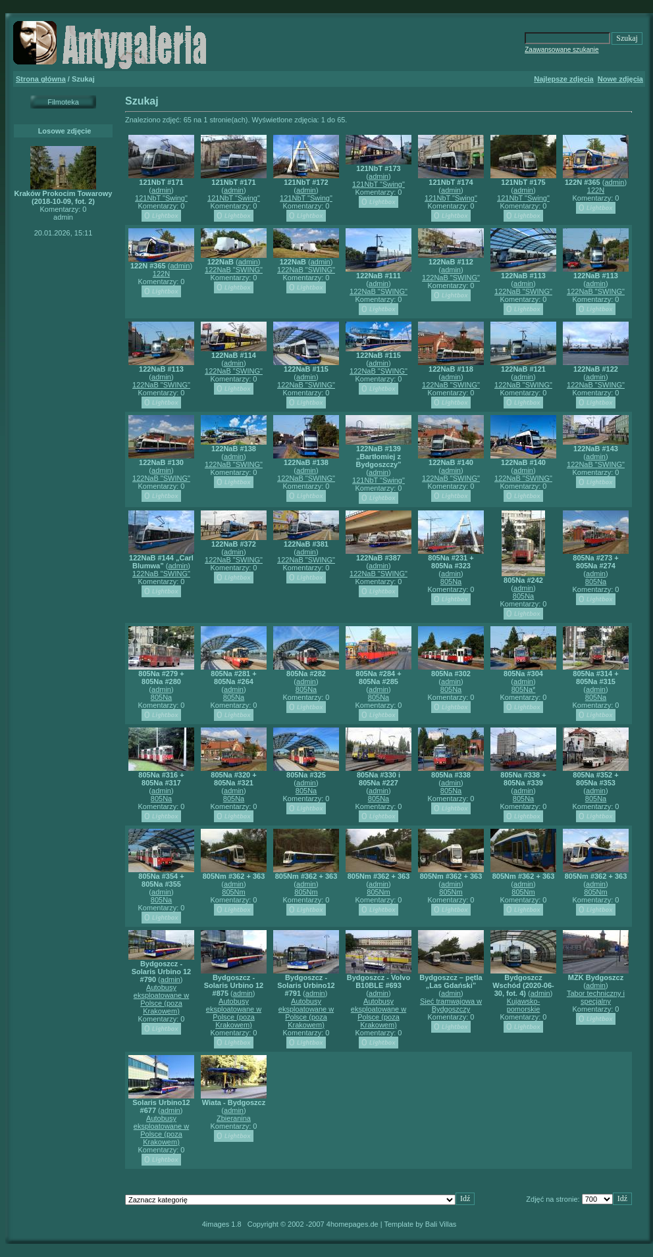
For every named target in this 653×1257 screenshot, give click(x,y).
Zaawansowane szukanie (561, 49)
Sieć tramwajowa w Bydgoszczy (451, 1005)
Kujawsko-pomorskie (523, 1005)
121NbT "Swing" (161, 198)
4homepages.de (352, 1224)
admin (161, 190)
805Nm (233, 892)
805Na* (523, 689)
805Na (450, 581)
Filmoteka (63, 102)
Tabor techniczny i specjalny (596, 997)
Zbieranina (234, 1118)
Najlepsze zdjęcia (564, 79)
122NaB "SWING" (234, 270)
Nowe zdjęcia (620, 79)
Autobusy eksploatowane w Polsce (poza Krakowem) (161, 999)
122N (595, 190)
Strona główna (41, 79)
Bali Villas (441, 1224)
